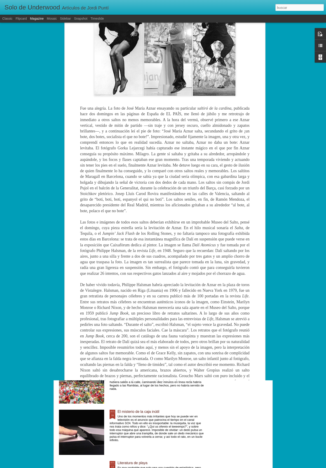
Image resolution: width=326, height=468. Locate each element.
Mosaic (52, 18)
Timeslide (97, 18)
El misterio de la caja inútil (138, 412)
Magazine (37, 18)
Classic (7, 18)
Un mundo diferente (133, 360)
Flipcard (21, 18)
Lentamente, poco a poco (137, 309)
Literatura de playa (132, 463)
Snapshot (80, 18)
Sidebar (65, 18)
